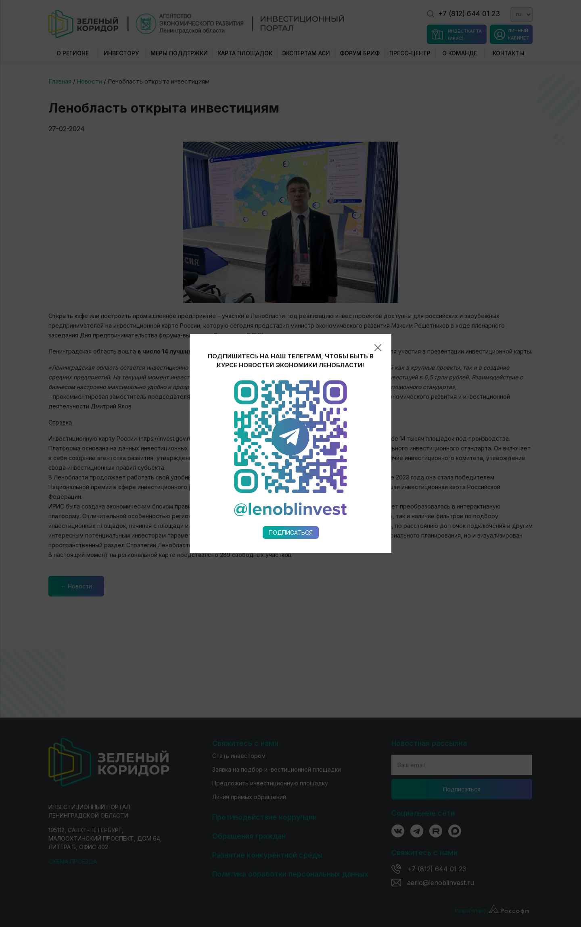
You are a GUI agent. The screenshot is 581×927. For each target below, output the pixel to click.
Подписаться (291, 402)
